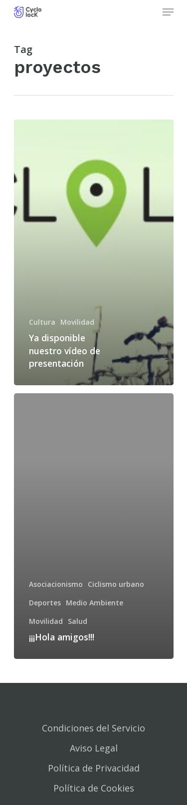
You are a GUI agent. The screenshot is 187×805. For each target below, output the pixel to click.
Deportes (45, 602)
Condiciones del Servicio (93, 728)
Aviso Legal (94, 748)
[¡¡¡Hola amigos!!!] (94, 526)
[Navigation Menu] (168, 12)
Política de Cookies (93, 788)
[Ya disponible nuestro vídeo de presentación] (94, 252)
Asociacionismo (56, 584)
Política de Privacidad (94, 768)
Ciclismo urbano (116, 584)
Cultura (42, 322)
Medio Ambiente (94, 602)
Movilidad (77, 322)
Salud (77, 621)
